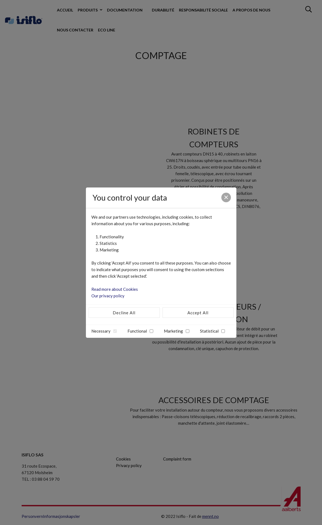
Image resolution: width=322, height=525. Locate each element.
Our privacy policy (107, 295)
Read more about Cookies (114, 289)
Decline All (124, 312)
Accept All (197, 312)
